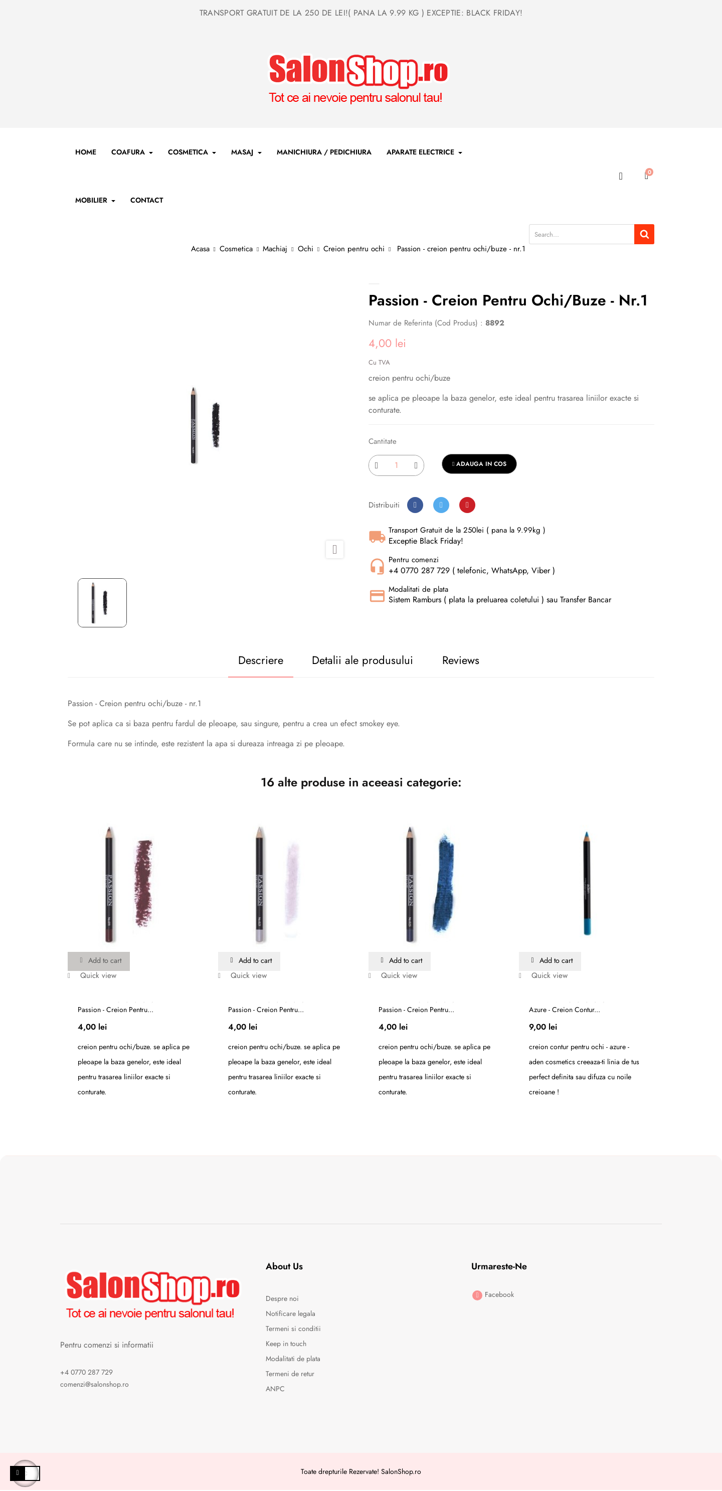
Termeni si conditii (293, 1329)
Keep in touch (286, 1344)
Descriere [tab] (241, 660)
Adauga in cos (479, 463)
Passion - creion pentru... (115, 1010)
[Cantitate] (396, 465)
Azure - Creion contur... (564, 1010)
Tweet (441, 505)
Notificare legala (290, 1314)
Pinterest (467, 505)
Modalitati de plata (293, 1359)
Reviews (467, 660)
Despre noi (282, 1299)
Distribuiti (415, 505)
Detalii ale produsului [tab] (356, 660)
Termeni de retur (290, 1374)
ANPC (275, 1389)
